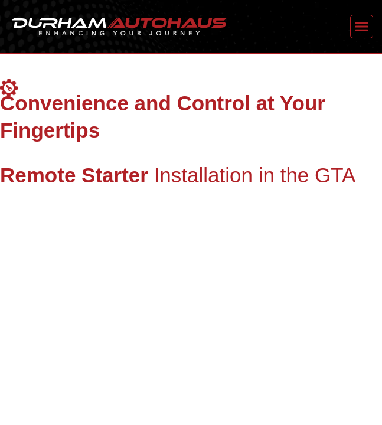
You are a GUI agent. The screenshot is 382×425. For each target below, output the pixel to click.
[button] (362, 26)
